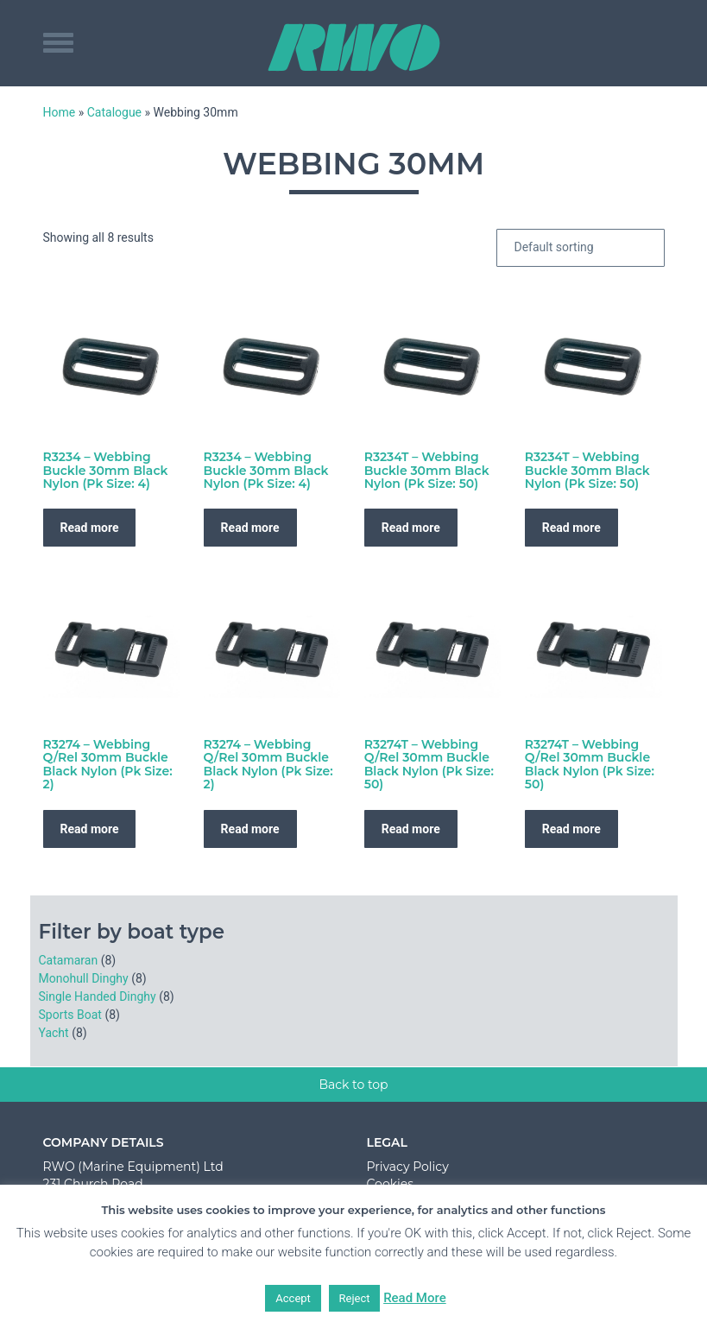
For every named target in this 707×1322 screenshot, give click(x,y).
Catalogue (114, 112)
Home (59, 112)
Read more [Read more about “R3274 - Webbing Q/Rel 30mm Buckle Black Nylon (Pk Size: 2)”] (89, 829)
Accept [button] (293, 1298)
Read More (414, 1298)
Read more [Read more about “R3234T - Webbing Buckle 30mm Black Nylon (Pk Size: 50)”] (411, 527)
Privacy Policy (408, 1166)
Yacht (54, 1033)
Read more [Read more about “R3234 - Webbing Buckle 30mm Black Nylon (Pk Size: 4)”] (89, 527)
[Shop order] (580, 248)
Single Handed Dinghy (97, 996)
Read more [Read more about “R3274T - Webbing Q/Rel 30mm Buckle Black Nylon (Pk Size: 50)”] (411, 829)
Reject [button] (354, 1298)
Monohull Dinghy (84, 978)
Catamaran (68, 960)
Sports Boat (70, 1015)
